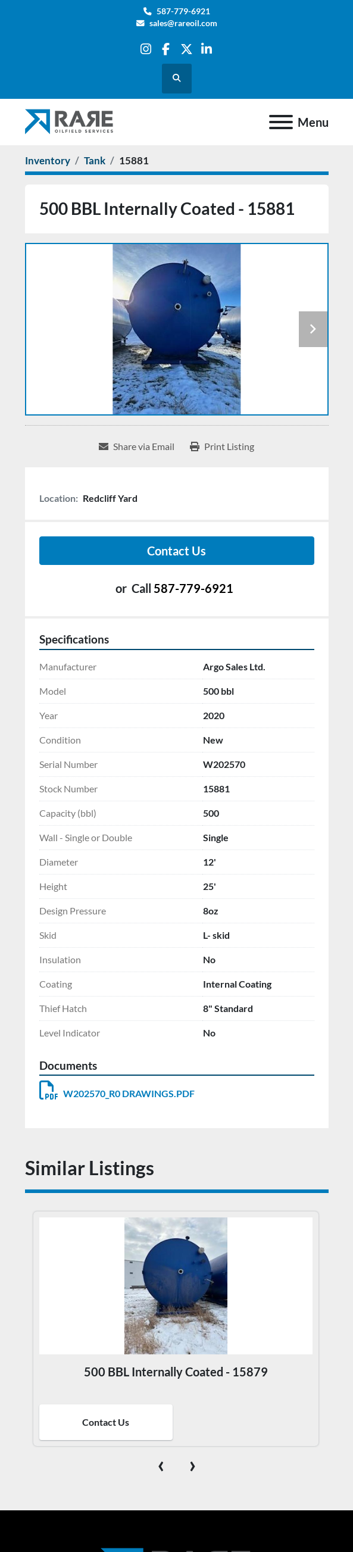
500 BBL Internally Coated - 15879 (176, 1371)
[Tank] (94, 160)
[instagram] (145, 49)
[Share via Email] (136, 446)
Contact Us (176, 551)
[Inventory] (47, 160)
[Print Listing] (222, 446)
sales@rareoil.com (183, 23)
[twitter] (186, 49)
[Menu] (281, 122)
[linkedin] (207, 49)
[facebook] (166, 49)
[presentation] (161, 1464)
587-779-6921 (183, 11)
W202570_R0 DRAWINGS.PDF (117, 1093)
